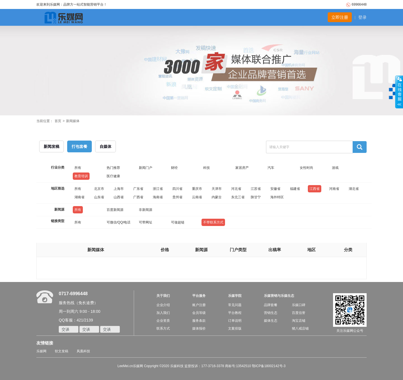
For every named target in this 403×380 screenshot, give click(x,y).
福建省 (295, 189)
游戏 (335, 168)
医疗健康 (113, 176)
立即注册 (339, 17)
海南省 (158, 197)
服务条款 (199, 321)
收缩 (399, 92)
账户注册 (199, 305)
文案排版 (235, 328)
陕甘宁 (256, 197)
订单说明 (235, 321)
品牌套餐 (270, 305)
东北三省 (238, 197)
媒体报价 (199, 328)
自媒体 (105, 146)
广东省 (138, 189)
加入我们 (163, 313)
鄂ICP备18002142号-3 (268, 366)
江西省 (315, 189)
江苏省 (256, 189)
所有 (77, 168)
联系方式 (163, 328)
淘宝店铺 (298, 321)
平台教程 (235, 313)
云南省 (197, 197)
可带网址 (145, 222)
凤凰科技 (83, 351)
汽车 (271, 168)
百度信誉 (298, 313)
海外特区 (277, 197)
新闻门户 (145, 168)
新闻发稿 (51, 146)
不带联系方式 (213, 222)
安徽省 (275, 189)
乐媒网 (41, 351)
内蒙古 (217, 197)
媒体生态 (270, 321)
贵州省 (177, 197)
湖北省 (354, 189)
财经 (174, 168)
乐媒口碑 (298, 305)
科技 (206, 168)
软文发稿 (61, 351)
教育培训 (81, 176)
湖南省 (79, 197)
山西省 (119, 197)
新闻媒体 (72, 121)
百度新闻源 (115, 210)
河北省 (236, 189)
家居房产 (242, 168)
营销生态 (270, 313)
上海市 (119, 189)
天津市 (217, 189)
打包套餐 (79, 146)
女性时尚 (306, 168)
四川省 (177, 189)
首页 (58, 121)
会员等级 (199, 313)
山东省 (99, 197)
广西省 (138, 197)
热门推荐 (113, 168)
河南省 (334, 189)
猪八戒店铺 (300, 328)
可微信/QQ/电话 (118, 222)
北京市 (99, 189)
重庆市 (197, 189)
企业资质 (163, 321)
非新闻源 (145, 210)
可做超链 (177, 222)
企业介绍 (163, 305)
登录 (362, 17)
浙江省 (158, 189)
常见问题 (235, 305)
